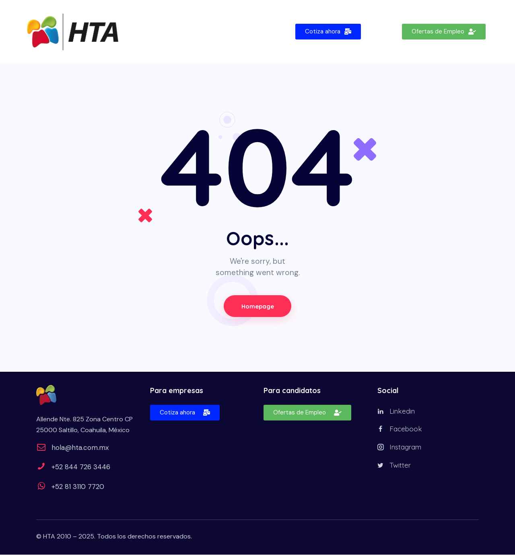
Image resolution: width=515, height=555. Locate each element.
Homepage (257, 306)
